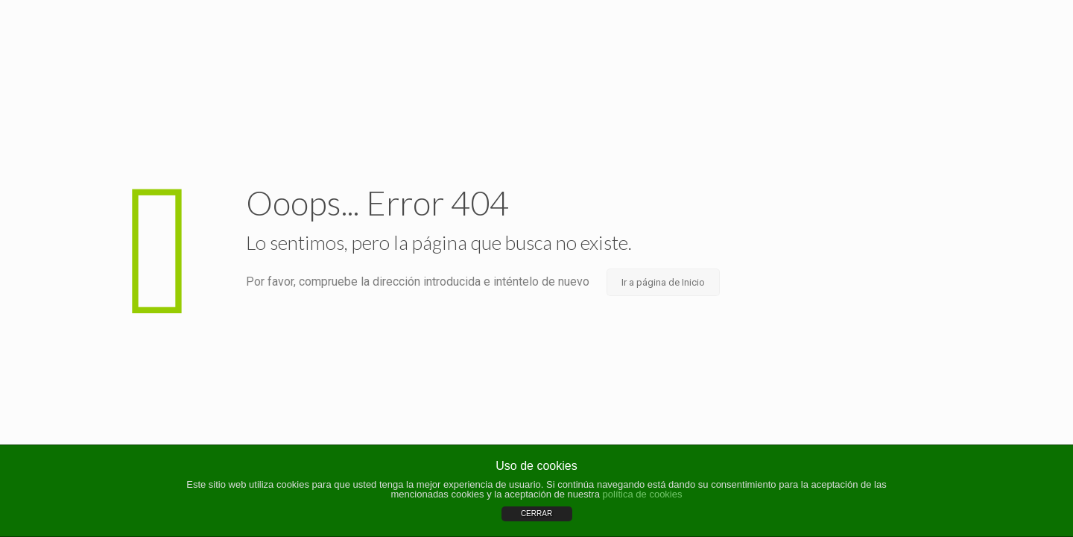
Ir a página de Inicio (663, 282)
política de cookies (643, 494)
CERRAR (536, 513)
